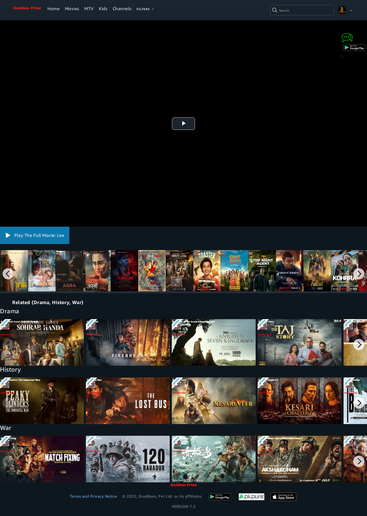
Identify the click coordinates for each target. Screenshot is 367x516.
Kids (103, 8)
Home (53, 8)
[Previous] (8, 273)
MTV (89, 8)
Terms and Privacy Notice (93, 496)
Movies (72, 8)
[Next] (358, 273)
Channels (122, 8)
